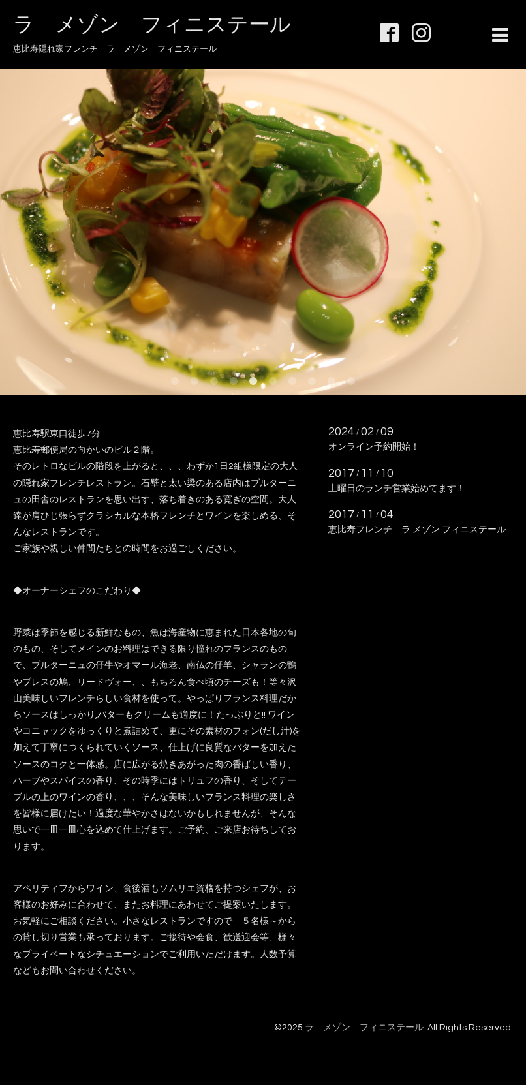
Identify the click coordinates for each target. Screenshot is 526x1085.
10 (351, 381)
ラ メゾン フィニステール (152, 25)
